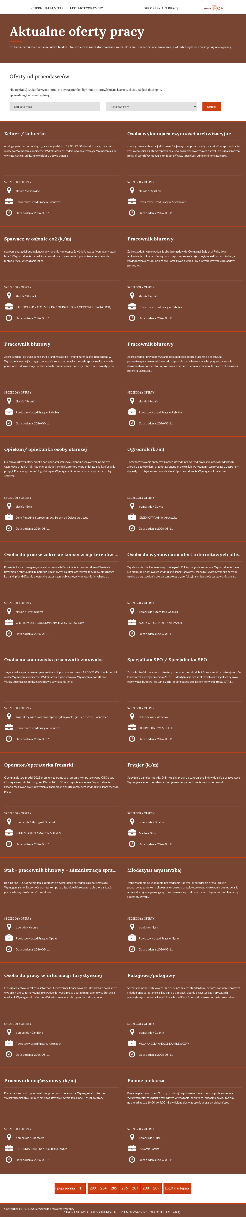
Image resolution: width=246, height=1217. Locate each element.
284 (103, 1188)
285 (114, 1188)
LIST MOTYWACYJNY (86, 8)
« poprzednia (65, 1188)
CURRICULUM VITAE (47, 8)
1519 (169, 1188)
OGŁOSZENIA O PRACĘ (160, 8)
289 (156, 1188)
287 (135, 1188)
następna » (182, 1188)
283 (93, 1188)
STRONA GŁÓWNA (76, 1212)
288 (146, 1188)
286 (124, 1188)
